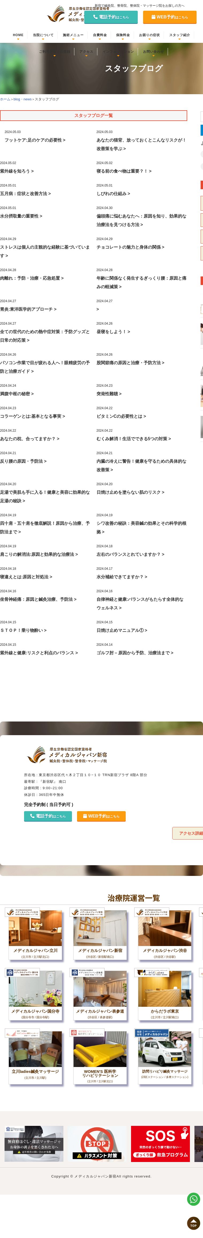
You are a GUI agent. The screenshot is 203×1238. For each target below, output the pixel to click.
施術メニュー (73, 35)
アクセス (86, 52)
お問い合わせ (153, 52)
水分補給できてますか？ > (122, 577)
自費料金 (100, 35)
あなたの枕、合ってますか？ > (29, 438)
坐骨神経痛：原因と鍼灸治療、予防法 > (38, 599)
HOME (18, 35)
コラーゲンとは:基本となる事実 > (32, 416)
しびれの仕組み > (113, 193)
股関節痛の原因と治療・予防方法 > (130, 362)
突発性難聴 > (109, 394)
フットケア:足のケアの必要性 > (35, 140)
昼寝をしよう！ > (113, 331)
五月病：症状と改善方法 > (25, 193)
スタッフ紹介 (179, 35)
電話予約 (111, 17)
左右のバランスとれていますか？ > (130, 554)
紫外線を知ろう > (17, 171)
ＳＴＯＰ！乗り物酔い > (23, 630)
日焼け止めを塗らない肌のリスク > (130, 492)
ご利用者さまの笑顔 (54, 52)
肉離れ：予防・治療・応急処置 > (32, 278)
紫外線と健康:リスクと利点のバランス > (39, 653)
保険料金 (123, 35)
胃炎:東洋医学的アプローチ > (28, 309)
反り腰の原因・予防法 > (23, 461)
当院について (43, 35)
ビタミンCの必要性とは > (121, 416)
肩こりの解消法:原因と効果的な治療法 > (39, 554)
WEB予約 (170, 17)
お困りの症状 (149, 35)
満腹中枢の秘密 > (17, 394)
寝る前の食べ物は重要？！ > (124, 171)
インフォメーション (118, 52)
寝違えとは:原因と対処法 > (26, 577)
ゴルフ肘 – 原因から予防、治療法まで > (135, 653)
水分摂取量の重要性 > (21, 216)
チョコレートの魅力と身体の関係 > (130, 247)
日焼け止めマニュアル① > (122, 630)
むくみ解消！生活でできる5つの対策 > (134, 438)
